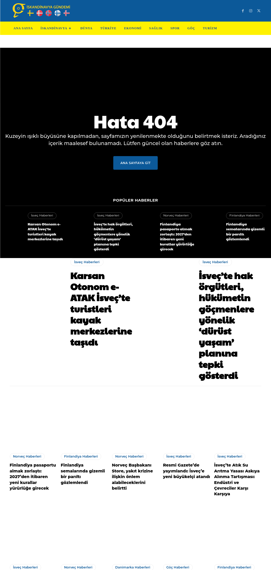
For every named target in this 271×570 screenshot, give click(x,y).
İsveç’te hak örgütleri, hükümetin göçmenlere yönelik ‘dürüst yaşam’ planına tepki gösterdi (112, 229)
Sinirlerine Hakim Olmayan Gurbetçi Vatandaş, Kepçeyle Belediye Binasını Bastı (185, 505)
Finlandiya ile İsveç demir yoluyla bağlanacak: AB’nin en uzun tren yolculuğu (235, 505)
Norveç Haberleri (175, 215)
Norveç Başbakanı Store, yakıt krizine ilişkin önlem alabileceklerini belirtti (135, 409)
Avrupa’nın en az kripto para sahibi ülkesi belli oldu (134, 502)
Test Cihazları (129, 562)
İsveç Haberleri (41, 215)
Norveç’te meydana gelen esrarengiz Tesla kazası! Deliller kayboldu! (82, 505)
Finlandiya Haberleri (243, 215)
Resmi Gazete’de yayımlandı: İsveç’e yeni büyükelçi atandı (186, 406)
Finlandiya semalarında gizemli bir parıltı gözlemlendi (245, 228)
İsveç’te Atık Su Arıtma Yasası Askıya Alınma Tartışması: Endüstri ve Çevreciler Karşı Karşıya (236, 409)
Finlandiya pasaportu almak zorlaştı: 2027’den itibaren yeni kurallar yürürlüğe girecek (179, 229)
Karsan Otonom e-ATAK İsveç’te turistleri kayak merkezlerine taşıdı (46, 228)
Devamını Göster (135, 528)
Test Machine (156, 562)
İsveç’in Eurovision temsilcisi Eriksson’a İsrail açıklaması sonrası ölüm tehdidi (32, 505)
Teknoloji (106, 562)
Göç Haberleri (177, 489)
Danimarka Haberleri (131, 489)
